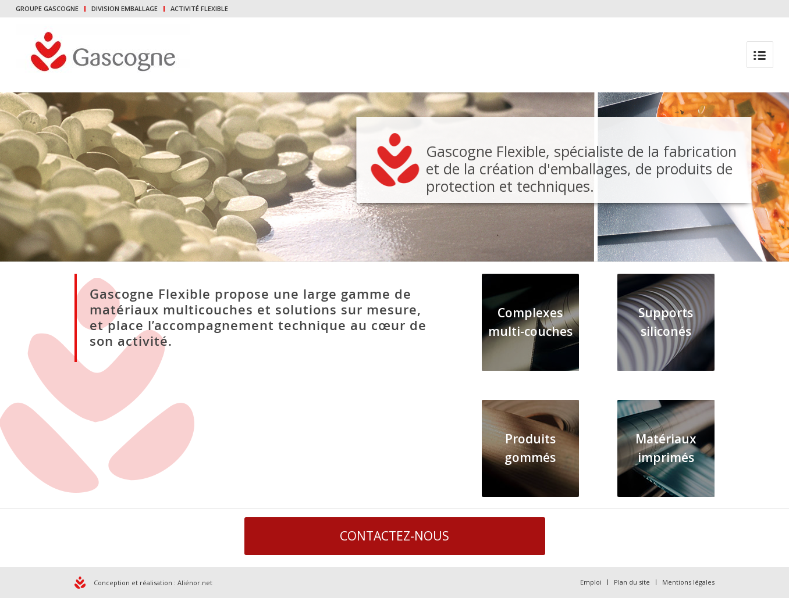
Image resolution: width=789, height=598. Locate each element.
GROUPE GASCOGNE (47, 8)
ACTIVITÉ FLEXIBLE (199, 8)
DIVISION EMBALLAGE (124, 8)
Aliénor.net (194, 582)
